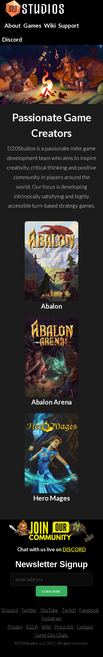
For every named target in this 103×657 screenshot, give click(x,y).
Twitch (69, 610)
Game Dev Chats (51, 635)
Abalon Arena (51, 402)
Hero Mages (51, 498)
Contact (85, 627)
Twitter (29, 610)
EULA (32, 627)
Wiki (46, 627)
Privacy (15, 627)
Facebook (89, 610)
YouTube (49, 610)
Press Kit (63, 627)
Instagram (51, 618)
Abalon (51, 306)
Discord (9, 610)
